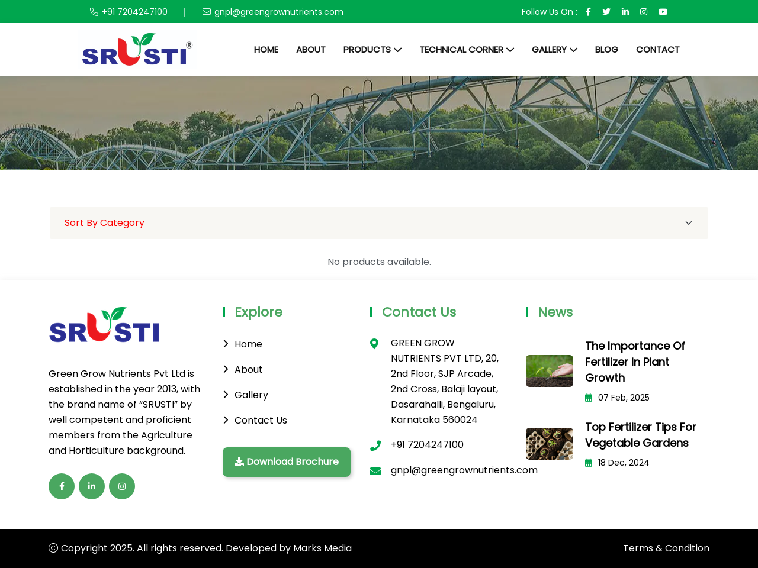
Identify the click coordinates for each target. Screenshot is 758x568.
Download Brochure (287, 462)
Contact (658, 49)
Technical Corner (461, 49)
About (311, 49)
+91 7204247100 (135, 12)
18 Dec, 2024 (617, 463)
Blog (606, 49)
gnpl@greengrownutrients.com (278, 12)
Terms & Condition (666, 548)
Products (367, 49)
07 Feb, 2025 (617, 398)
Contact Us (261, 420)
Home (266, 49)
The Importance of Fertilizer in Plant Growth (635, 361)
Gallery (549, 49)
